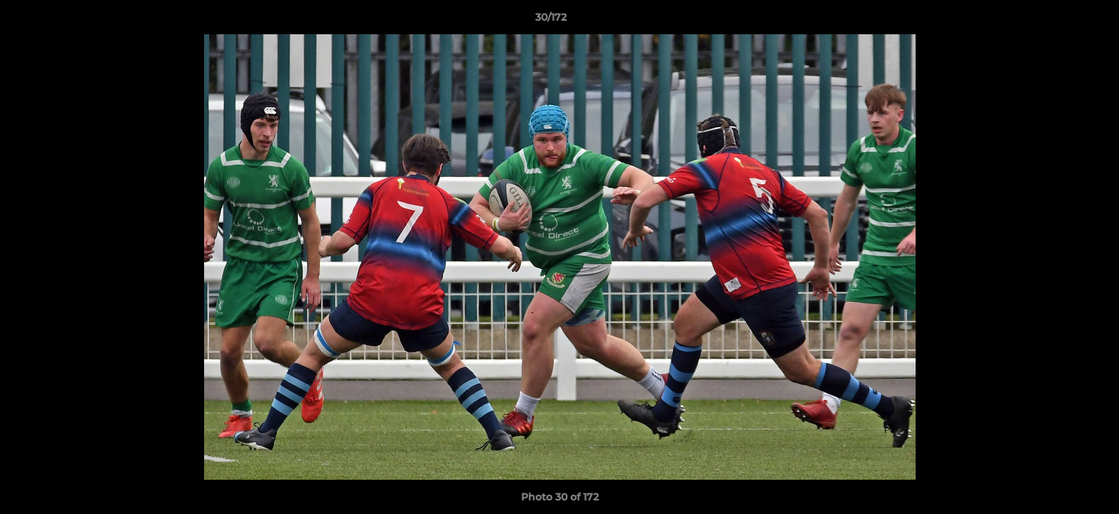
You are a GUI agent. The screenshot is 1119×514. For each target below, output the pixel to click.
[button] (1059, 20)
